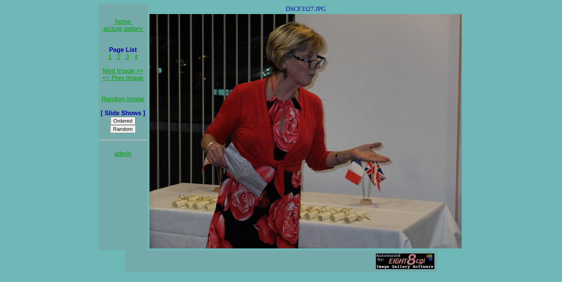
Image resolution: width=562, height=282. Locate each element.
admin (123, 153)
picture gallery (123, 28)
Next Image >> (123, 71)
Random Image (122, 99)
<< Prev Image (123, 78)
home (123, 21)
